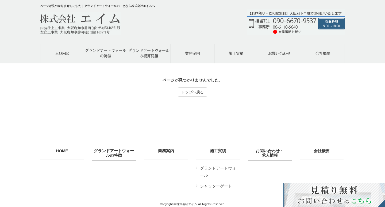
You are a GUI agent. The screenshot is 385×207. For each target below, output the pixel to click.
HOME (62, 151)
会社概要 (322, 151)
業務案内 (166, 151)
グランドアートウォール (218, 171)
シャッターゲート (216, 186)
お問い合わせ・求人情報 (270, 153)
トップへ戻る (192, 92)
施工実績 (218, 151)
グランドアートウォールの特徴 (114, 153)
